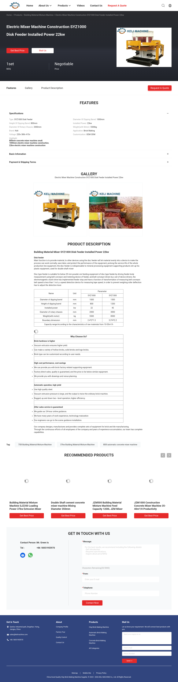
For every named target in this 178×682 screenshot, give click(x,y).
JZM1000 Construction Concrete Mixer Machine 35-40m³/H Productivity (150, 505)
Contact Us (60, 642)
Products (18, 15)
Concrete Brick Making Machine (97, 642)
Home (9, 15)
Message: (87, 541)
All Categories (94, 648)
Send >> (129, 661)
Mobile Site (87, 673)
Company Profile (62, 627)
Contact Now (92, 603)
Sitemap (75, 673)
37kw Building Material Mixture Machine (77, 444)
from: (85, 574)
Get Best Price (17, 50)
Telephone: (88, 588)
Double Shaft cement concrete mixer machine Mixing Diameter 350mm (68, 505)
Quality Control (61, 637)
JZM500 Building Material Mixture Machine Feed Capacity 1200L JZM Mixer (108, 505)
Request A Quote (159, 87)
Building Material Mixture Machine (38, 15)
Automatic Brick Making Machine (97, 634)
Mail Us (42, 50)
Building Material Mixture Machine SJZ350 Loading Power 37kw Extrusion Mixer (25, 505)
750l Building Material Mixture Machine (35, 444)
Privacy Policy (101, 673)
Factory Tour (60, 632)
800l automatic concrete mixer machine (120, 444)
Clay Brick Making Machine (99, 627)
